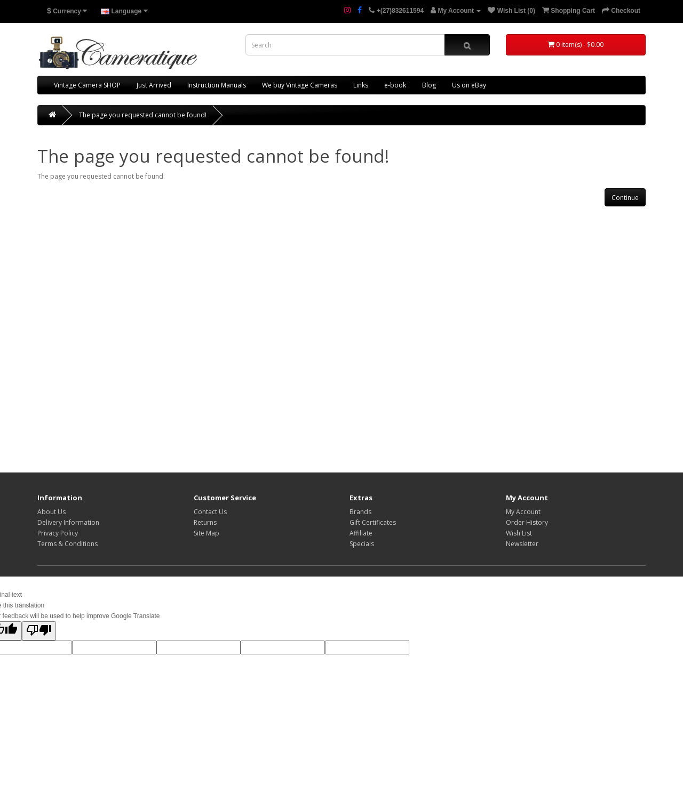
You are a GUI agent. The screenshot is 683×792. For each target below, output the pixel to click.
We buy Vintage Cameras (299, 85)
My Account (523, 511)
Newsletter (522, 543)
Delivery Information (68, 522)
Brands (360, 511)
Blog (429, 85)
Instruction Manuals (216, 85)
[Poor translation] (39, 631)
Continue (625, 197)
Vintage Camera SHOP (87, 85)
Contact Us (210, 511)
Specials (362, 543)
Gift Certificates (373, 522)
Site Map (206, 533)
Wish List (519, 533)
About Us (51, 511)
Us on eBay (469, 85)
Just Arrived (154, 85)
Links (360, 85)
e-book (395, 85)
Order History (527, 522)
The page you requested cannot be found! (143, 114)
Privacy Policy (57, 533)
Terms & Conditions (67, 543)
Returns (205, 522)
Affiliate (361, 533)
